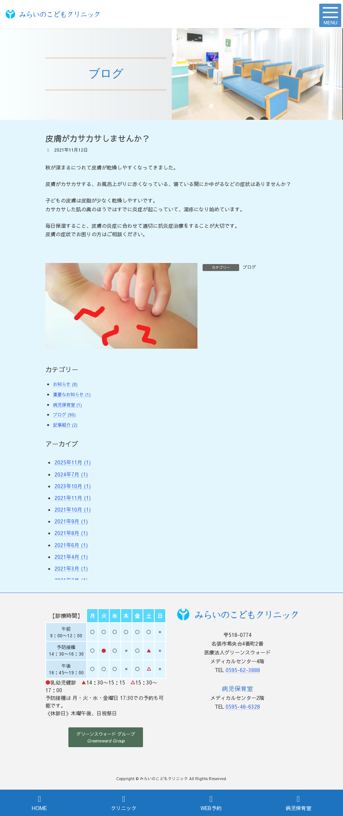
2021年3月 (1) (71, 568)
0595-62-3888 (243, 670)
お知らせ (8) (65, 384)
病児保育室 (298, 803)
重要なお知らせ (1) (72, 394)
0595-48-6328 (243, 706)
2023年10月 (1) (72, 486)
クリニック (123, 803)
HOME (39, 803)
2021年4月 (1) (71, 556)
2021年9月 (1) (71, 521)
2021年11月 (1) (72, 497)
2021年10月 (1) (72, 509)
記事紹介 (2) (65, 425)
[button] (105, 737)
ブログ (249, 267)
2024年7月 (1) (71, 474)
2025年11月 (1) (72, 462)
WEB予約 (211, 803)
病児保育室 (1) (67, 404)
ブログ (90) (64, 414)
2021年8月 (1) (71, 533)
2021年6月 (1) (71, 545)
